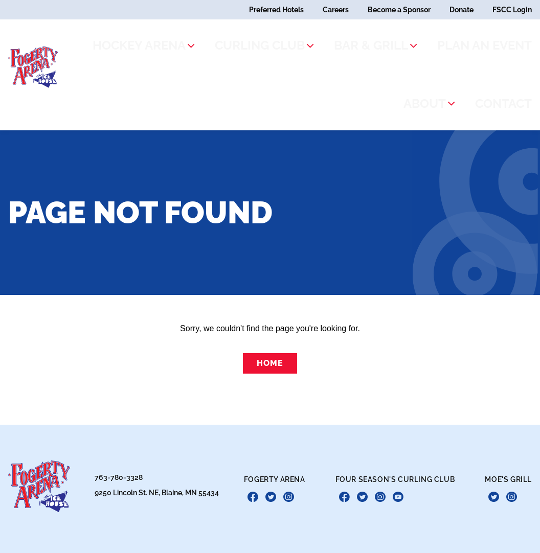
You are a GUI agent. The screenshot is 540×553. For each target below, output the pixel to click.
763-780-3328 (119, 443)
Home (270, 303)
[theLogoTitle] (39, 37)
